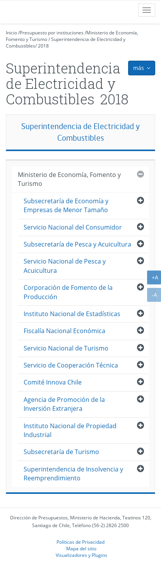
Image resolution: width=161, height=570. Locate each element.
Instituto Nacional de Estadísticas (72, 314)
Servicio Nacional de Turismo (66, 348)
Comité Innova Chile (53, 382)
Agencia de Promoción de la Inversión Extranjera (64, 404)
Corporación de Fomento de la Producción (68, 292)
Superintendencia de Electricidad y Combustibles (80, 132)
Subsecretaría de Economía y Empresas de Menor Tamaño (66, 205)
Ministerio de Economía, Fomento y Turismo (69, 179)
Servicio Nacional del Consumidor (73, 227)
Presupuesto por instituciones (52, 32)
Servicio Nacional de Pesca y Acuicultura (65, 265)
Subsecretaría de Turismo (61, 451)
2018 (43, 46)
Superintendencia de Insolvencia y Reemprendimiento (73, 473)
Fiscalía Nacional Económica (64, 331)
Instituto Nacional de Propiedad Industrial (70, 430)
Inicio (11, 32)
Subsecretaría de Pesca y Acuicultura (77, 244)
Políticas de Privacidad (80, 542)
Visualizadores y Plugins (81, 555)
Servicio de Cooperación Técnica (71, 365)
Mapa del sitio (81, 548)
